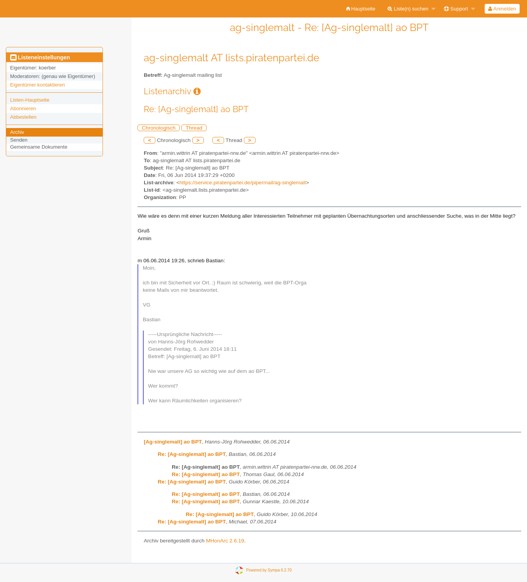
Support (456, 9)
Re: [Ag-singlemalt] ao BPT (192, 454)
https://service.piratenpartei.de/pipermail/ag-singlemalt (242, 182)
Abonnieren (23, 108)
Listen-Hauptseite (29, 100)
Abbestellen (23, 117)
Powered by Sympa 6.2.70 (269, 570)
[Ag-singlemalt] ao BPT (173, 442)
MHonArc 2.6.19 (225, 541)
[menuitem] (361, 8)
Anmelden (502, 9)
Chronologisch (159, 128)
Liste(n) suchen (408, 9)
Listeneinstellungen (40, 57)
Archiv (17, 132)
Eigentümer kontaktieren (37, 85)
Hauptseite (361, 9)
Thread (194, 128)
